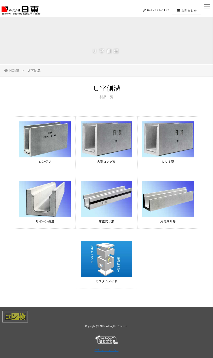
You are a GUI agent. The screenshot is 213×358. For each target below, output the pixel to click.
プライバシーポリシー (107, 350)
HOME (11, 70)
